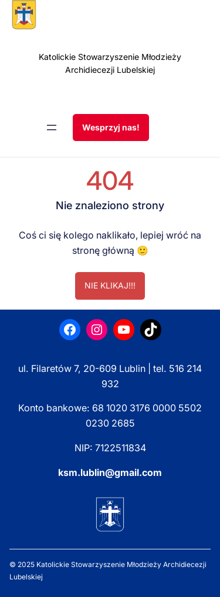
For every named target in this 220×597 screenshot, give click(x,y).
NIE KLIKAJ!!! (110, 285)
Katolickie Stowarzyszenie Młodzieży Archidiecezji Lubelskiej (110, 63)
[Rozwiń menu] (52, 127)
